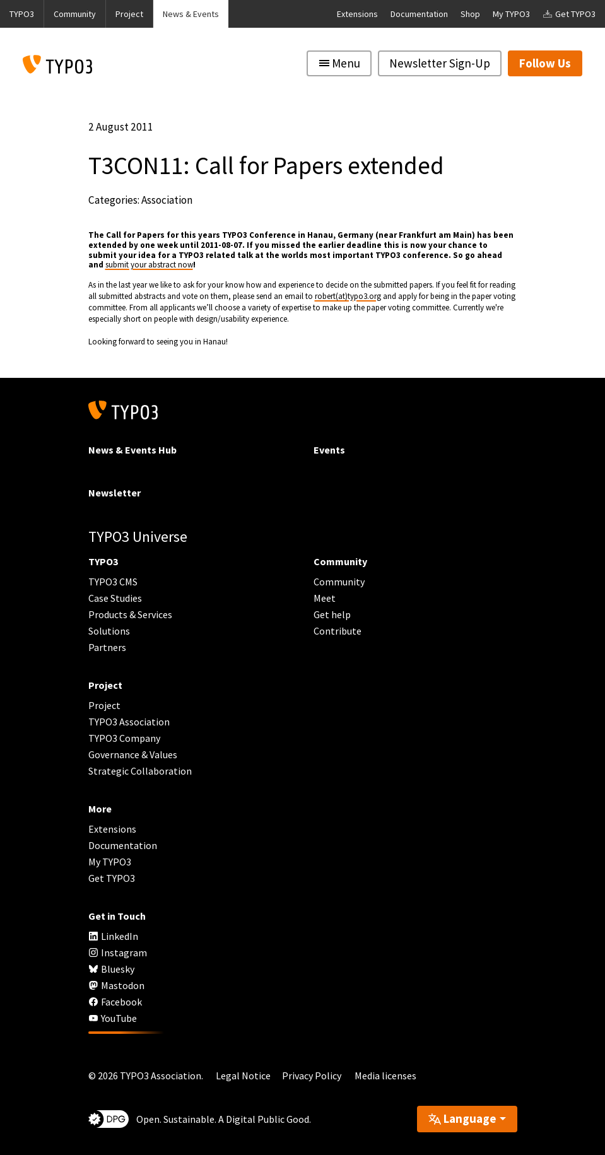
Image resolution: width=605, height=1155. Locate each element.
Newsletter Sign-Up (439, 63)
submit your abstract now (149, 264)
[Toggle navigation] (339, 63)
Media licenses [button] (385, 1075)
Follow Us (545, 63)
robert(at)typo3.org (348, 296)
